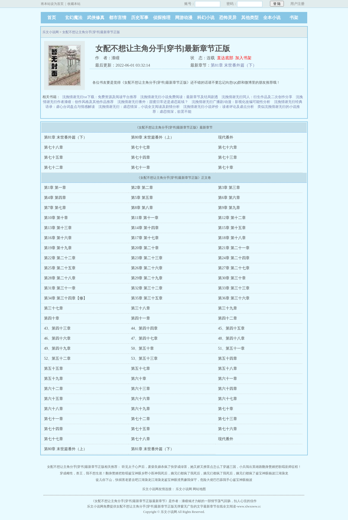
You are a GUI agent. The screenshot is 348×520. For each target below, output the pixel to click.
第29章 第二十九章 (147, 278)
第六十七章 (227, 399)
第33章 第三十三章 (234, 288)
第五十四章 (227, 358)
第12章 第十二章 (232, 218)
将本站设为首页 (52, 4)
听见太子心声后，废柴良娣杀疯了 (146, 467)
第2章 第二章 (142, 188)
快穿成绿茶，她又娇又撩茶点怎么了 (197, 467)
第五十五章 (53, 368)
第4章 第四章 (55, 198)
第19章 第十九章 (58, 248)
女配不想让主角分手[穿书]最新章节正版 (91, 32)
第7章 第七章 (55, 208)
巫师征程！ (293, 467)
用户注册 (297, 4)
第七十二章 (53, 167)
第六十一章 (227, 379)
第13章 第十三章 (58, 228)
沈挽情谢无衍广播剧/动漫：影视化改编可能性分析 (231, 102)
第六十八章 (53, 409)
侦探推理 (161, 17)
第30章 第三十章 (232, 278)
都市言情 (117, 17)
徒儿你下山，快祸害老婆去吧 (117, 480)
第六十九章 (140, 409)
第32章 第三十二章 (147, 288)
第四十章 (51, 318)
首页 (51, 17)
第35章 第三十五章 (147, 298)
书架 (294, 17)
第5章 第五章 (142, 198)
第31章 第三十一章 (60, 288)
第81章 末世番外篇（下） (234, 65)
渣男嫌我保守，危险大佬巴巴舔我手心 (205, 480)
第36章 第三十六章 (234, 298)
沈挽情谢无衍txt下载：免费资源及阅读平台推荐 (99, 97)
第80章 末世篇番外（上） (152, 137)
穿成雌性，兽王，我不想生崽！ (82, 473)
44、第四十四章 (144, 328)
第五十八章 (227, 368)
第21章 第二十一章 (234, 248)
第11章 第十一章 (145, 218)
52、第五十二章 (57, 358)
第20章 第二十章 (145, 248)
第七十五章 (53, 157)
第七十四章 (140, 157)
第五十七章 (140, 368)
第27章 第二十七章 (234, 268)
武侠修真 (95, 17)
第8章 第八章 (142, 208)
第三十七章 (53, 308)
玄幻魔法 (73, 17)
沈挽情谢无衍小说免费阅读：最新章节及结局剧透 (179, 97)
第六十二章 (53, 389)
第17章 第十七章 (145, 238)
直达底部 (225, 58)
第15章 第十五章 (232, 228)
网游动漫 (183, 17)
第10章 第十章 (56, 218)
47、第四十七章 (144, 338)
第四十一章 (140, 318)
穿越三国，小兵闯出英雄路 (242, 467)
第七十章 (225, 167)
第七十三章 (227, 157)
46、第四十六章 (57, 338)
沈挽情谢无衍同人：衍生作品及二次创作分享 (257, 97)
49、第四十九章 (57, 348)
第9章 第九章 (229, 208)
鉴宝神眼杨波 (265, 473)
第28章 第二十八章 (60, 278)
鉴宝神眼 (134, 473)
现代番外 (225, 137)
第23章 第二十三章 (147, 258)
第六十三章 (140, 389)
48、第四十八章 (231, 338)
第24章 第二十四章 (234, 258)
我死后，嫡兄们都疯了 (174, 473)
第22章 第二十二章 (60, 258)
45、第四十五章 (231, 328)
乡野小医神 (149, 473)
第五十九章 (53, 379)
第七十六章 (227, 147)
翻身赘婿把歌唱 (273, 467)
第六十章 (138, 379)
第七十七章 (140, 147)
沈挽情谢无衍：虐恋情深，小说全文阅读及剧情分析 (139, 107)
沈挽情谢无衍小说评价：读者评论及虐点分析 (218, 107)
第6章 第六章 (229, 198)
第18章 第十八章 (232, 238)
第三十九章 (227, 308)
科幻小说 (206, 17)
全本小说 (272, 17)
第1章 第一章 (55, 188)
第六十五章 (53, 399)
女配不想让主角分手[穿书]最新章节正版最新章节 (130, 501)
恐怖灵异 (228, 17)
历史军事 (139, 17)
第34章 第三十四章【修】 (65, 298)
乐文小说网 (50, 32)
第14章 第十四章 (145, 228)
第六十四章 (227, 389)
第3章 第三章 (229, 188)
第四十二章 (227, 318)
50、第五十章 (142, 348)
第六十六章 (140, 399)
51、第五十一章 (231, 348)
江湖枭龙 (281, 473)
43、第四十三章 (57, 328)
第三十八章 (140, 308)
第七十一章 (140, 167)
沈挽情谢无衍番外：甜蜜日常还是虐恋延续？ (152, 102)
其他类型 (250, 17)
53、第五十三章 (144, 358)
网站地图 (199, 489)
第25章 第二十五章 (60, 268)
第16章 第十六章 (58, 238)
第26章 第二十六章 (147, 268)
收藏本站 (73, 4)
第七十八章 (53, 147)
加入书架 (243, 58)
